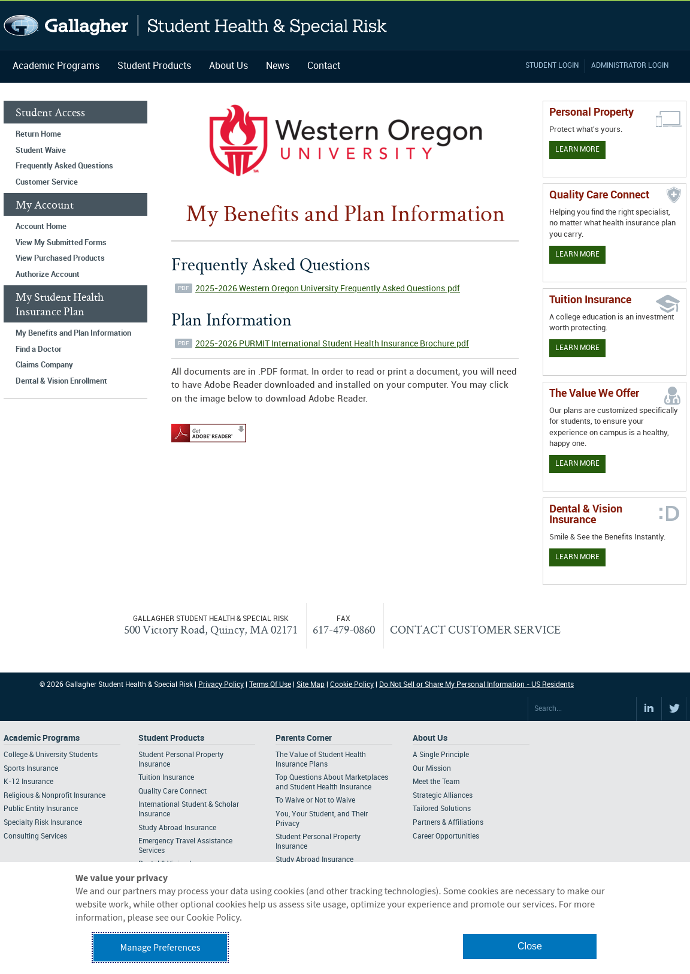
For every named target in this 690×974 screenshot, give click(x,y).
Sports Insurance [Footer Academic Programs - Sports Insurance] (31, 769)
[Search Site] (582, 709)
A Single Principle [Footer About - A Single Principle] (441, 755)
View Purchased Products (60, 258)
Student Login (552, 66)
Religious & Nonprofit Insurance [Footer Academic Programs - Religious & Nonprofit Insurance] (54, 796)
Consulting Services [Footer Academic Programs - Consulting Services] (35, 836)
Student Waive (41, 150)
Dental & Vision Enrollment (61, 381)
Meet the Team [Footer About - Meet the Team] (436, 782)
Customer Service (47, 182)
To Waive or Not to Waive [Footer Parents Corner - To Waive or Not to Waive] (315, 800)
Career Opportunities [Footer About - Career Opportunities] (446, 836)
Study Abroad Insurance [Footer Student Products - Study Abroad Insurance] (177, 828)
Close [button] (530, 946)
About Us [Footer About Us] (430, 738)
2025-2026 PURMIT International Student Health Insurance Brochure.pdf (332, 343)
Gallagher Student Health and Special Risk (196, 25)
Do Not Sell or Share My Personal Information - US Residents (476, 685)
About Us (228, 66)
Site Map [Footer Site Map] (310, 685)
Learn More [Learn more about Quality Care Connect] (577, 254)
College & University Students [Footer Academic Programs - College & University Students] (51, 755)
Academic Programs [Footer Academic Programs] (42, 738)
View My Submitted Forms (61, 243)
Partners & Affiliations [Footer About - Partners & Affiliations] (448, 823)
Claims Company (44, 365)
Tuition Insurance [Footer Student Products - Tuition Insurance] (166, 778)
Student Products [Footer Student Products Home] (171, 738)
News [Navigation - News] (277, 66)
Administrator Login (629, 66)
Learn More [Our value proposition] (577, 464)
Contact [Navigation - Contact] (323, 66)
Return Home (38, 134)
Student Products (154, 66)
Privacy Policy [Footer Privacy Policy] (221, 685)
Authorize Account (48, 274)
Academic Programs (56, 66)
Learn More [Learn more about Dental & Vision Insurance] (577, 557)
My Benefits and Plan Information (73, 333)
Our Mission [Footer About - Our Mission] (432, 769)
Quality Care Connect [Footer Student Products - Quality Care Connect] (172, 791)
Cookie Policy (352, 685)
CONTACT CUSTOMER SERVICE (475, 629)
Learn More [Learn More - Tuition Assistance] (577, 348)
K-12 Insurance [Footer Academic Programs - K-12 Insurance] (28, 782)
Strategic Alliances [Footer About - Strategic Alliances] (443, 796)
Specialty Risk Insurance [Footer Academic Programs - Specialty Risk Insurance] (43, 823)
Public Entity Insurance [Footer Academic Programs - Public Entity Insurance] (41, 809)
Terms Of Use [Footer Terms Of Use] (270, 685)
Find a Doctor (39, 349)
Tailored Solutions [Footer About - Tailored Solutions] (442, 809)
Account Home (41, 226)
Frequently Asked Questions (64, 166)
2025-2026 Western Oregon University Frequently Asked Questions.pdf (327, 288)
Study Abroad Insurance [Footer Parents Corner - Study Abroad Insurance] (314, 860)
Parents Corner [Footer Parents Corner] (304, 738)
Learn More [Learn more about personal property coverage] (577, 149)
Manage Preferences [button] (160, 947)
